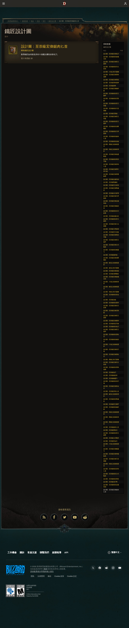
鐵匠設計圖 (18, 31)
